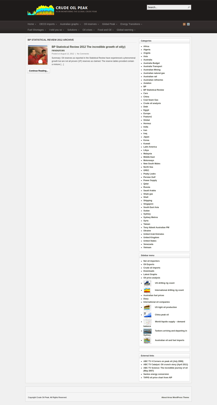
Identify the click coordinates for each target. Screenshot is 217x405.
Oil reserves (90, 24)
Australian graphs (69, 24)
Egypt (146, 110)
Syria (145, 221)
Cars (145, 93)
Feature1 (147, 117)
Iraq (145, 133)
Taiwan (146, 224)
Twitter (188, 24)
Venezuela (148, 244)
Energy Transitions (130, 24)
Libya (146, 150)
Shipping (147, 200)
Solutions (72, 30)
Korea (146, 140)
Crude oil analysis (152, 103)
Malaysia (147, 153)
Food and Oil (104, 30)
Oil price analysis (151, 278)
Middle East (149, 157)
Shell (145, 197)
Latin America (150, 147)
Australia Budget (151, 63)
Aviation (147, 83)
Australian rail (150, 76)
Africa (146, 46)
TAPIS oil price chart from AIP (157, 377)
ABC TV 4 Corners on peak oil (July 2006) (163, 361)
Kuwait (146, 143)
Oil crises (87, 30)
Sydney (147, 214)
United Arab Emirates (153, 234)
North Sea (148, 167)
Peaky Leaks (149, 174)
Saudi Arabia (149, 190)
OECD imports (47, 24)
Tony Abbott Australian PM (156, 227)
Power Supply (150, 180)
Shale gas (148, 194)
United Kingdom (151, 237)
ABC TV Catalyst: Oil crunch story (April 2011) (165, 364)
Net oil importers (151, 261)
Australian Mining (152, 70)
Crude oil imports (151, 268)
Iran (145, 130)
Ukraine (147, 231)
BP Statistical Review (153, 90)
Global (146, 120)
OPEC (146, 170)
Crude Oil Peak (62, 9)
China (146, 97)
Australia (147, 60)
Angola (146, 53)
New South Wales (151, 163)
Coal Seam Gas (150, 100)
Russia (146, 187)
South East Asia (151, 207)
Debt (145, 107)
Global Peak (108, 24)
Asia (145, 56)
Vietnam (147, 247)
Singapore (148, 204)
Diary (146, 299)
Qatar (146, 184)
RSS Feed (184, 24)
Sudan (146, 211)
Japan (146, 137)
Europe (146, 113)
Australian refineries (153, 80)
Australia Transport (152, 66)
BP (144, 86)
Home (31, 24)
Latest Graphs (150, 274)
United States (149, 241)
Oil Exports (148, 264)
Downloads (148, 271)
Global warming (125, 30)
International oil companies (156, 302)
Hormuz (147, 123)
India (145, 127)
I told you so (55, 30)
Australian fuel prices (153, 295)
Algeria (146, 49)
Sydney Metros (150, 217)
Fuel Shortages (36, 30)
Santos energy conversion (156, 374)
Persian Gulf (149, 177)
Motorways (148, 160)
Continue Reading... (38, 71)
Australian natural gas (154, 73)
